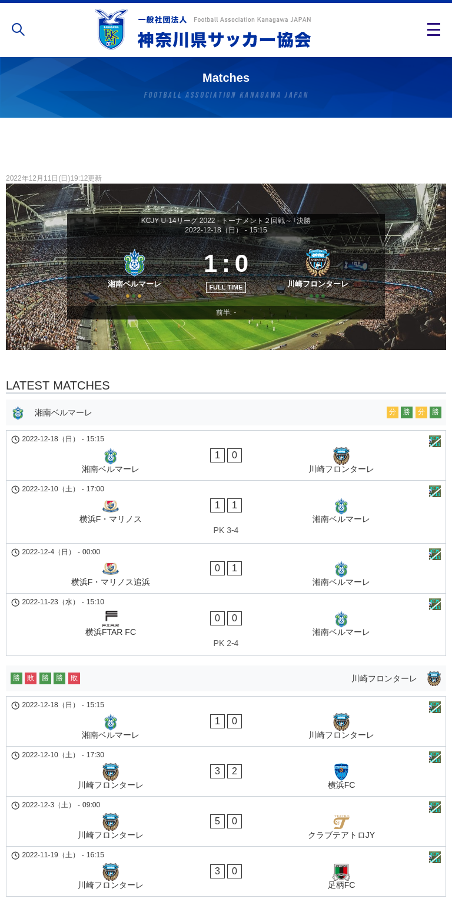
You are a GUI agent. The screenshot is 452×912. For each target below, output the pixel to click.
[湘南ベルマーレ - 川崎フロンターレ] (226, 474)
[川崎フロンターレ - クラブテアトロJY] (226, 719)
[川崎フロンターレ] (321, 284)
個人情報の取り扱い (226, 867)
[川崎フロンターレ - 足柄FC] (226, 749)
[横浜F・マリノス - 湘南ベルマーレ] (226, 510)
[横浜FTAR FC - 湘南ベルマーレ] (226, 580)
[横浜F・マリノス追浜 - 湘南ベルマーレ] (226, 545)
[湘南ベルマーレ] (130, 284)
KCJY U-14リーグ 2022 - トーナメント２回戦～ (217, 221)
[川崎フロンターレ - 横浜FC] (226, 689)
